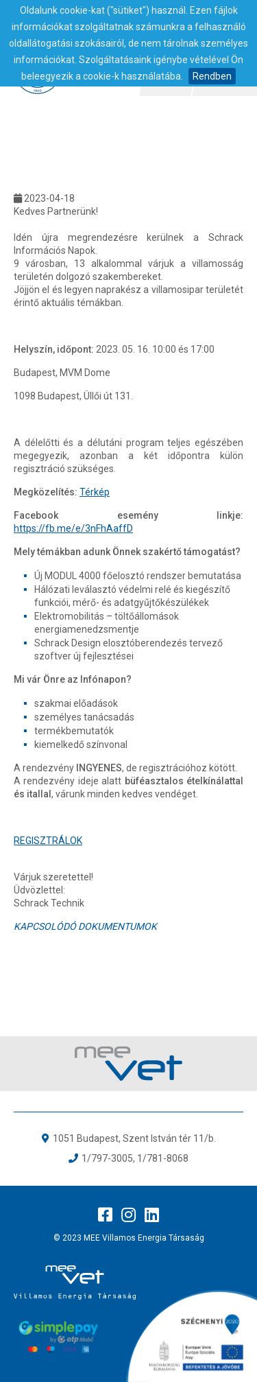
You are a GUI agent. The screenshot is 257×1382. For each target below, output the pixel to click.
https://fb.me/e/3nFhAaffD (73, 528)
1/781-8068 (162, 1158)
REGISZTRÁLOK (48, 840)
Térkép (94, 492)
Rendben (212, 76)
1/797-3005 (107, 1158)
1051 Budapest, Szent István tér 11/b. (134, 1138)
